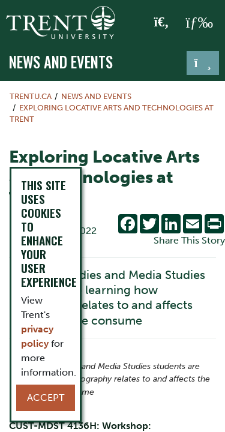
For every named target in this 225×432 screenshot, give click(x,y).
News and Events (61, 62)
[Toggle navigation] (203, 63)
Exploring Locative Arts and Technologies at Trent (112, 113)
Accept (45, 397)
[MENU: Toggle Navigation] (199, 23)
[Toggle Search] (161, 23)
